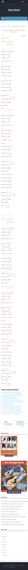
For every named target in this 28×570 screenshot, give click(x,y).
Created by (8, 566)
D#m (10, 357)
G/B (10, 41)
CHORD (24, 35)
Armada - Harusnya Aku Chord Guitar (10, 413)
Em (9, 53)
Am (12, 41)
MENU (23, 1)
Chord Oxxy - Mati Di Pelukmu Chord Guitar (10, 514)
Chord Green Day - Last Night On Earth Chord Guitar (12, 503)
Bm (9, 179)
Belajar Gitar (4, 536)
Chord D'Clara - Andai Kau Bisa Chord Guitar (12, 400)
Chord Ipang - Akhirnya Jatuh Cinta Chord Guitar (12, 402)
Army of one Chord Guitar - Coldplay (8, 519)
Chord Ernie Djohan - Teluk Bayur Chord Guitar (12, 411)
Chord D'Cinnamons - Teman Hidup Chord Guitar (20, 425)
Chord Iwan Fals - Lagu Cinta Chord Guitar (11, 392)
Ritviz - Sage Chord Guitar (7, 404)
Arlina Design (11, 566)
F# (10, 371)
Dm (2, 56)
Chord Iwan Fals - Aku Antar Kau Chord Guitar (10, 522)
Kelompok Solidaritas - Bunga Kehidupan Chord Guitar (12, 524)
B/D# (10, 219)
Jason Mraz (4, 549)
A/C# (12, 194)
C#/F (13, 371)
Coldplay (4, 547)
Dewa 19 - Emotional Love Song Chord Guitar (12, 394)
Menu (3, 18)
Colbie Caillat (4, 544)
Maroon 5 (4, 552)
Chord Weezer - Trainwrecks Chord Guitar (11, 405)
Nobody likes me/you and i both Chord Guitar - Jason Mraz (13, 516)
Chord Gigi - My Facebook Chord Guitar (10, 396)
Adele (3, 533)
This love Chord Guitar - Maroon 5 (8, 511)
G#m (10, 230)
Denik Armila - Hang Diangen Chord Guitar (11, 407)
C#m (13, 219)
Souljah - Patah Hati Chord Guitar (9, 398)
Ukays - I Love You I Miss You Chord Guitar (11, 409)
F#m (3, 233)
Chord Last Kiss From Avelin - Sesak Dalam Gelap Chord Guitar (14, 501)
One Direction (5, 555)
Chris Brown (4, 541)
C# (9, 347)
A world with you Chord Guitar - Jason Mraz (10, 509)
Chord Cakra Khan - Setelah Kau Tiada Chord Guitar (12, 506)
